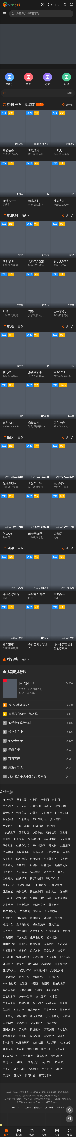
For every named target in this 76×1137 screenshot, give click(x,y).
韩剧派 (39, 990)
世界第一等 (35, 483)
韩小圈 (51, 826)
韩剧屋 (34, 983)
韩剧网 (34, 799)
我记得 (7, 372)
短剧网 (56, 799)
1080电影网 (23, 826)
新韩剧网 (46, 865)
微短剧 (64, 891)
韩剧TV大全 (53, 878)
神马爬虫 (38, 1107)
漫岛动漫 (38, 852)
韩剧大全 (49, 871)
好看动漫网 (61, 898)
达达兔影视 (22, 845)
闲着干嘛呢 (35, 533)
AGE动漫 (35, 871)
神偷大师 (59, 200)
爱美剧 (6, 1068)
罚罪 (31, 311)
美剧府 (64, 858)
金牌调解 (59, 483)
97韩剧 (34, 812)
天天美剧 (65, 839)
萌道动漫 (51, 832)
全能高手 (59, 594)
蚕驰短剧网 (23, 885)
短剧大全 (19, 839)
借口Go (7, 533)
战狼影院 (21, 878)
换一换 (67, 104)
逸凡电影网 (33, 839)
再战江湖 (33, 150)
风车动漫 (21, 806)
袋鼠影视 (8, 819)
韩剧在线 (8, 891)
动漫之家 (21, 812)
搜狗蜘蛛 (49, 1107)
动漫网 (34, 865)
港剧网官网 (39, 904)
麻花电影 (8, 799)
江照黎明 (8, 261)
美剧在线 (21, 891)
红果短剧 (60, 806)
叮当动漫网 (22, 819)
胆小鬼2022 (61, 261)
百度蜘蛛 (27, 1107)
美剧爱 (48, 806)
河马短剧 (8, 898)
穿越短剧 (22, 937)
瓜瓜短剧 (8, 865)
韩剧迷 (64, 832)
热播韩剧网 (50, 858)
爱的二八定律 (36, 261)
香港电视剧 (22, 904)
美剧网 (45, 799)
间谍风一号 (9, 200)
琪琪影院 (21, 858)
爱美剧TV (8, 885)
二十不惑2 (60, 311)
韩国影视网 (53, 852)
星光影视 (8, 806)
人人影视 (21, 871)
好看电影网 (9, 990)
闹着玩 (58, 533)
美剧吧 (45, 983)
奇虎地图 (61, 1107)
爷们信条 (8, 150)
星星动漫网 (50, 839)
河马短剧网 (61, 812)
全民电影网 (23, 852)
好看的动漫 (52, 931)
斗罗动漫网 (55, 885)
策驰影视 (8, 812)
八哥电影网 (39, 885)
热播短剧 (8, 917)
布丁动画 (46, 898)
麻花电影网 (45, 1075)
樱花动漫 (21, 799)
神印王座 (8, 644)
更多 (25, 215)
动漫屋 (23, 983)
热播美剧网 (61, 865)
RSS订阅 (15, 1107)
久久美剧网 (9, 832)
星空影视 (21, 865)
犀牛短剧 (8, 845)
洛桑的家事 (35, 372)
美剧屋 (6, 839)
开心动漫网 (39, 845)
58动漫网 (38, 826)
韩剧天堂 (54, 904)
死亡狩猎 (59, 422)
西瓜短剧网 (9, 996)
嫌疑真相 (33, 422)
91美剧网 (65, 845)
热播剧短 (38, 832)
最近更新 (34, 104)
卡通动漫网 (25, 990)
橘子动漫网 (36, 878)
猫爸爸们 (8, 422)
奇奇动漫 (35, 858)
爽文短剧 (8, 826)
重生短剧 (8, 878)
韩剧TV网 (35, 806)
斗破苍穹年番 (11, 594)
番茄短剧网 (59, 983)
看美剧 (61, 871)
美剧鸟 (66, 852)
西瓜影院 (24, 832)
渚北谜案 (33, 200)
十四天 (58, 150)
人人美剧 (55, 819)
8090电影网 (9, 983)
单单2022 (59, 372)
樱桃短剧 (8, 858)
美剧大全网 (52, 990)
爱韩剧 (53, 845)
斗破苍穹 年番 (36, 594)
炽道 (5, 311)
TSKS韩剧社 (40, 819)
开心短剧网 (36, 891)
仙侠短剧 (8, 871)
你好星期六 (9, 483)
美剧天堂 (46, 812)
